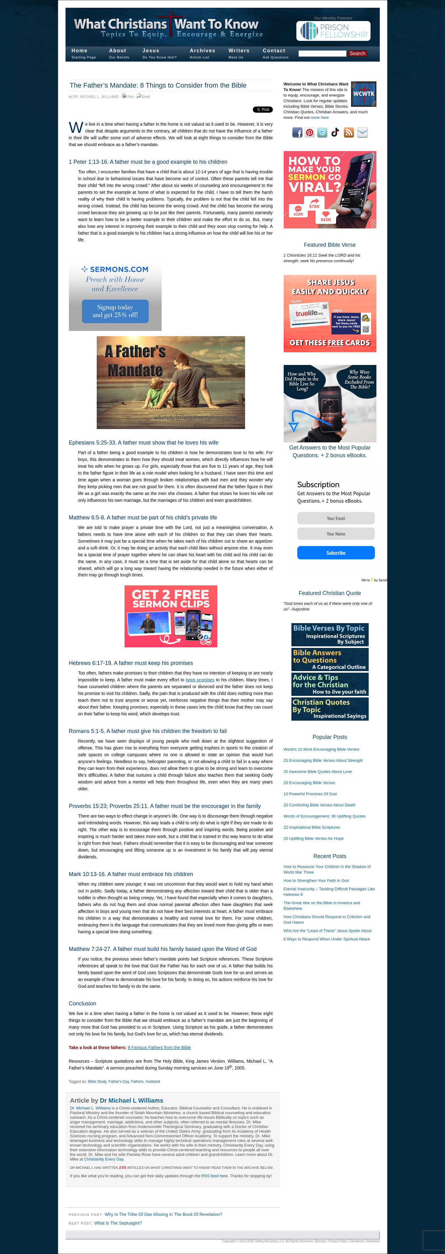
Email (146, 96)
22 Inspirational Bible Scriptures (312, 827)
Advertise (373, 1241)
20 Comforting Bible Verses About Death (320, 805)
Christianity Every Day (103, 1159)
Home (80, 50)
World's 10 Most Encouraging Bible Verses (321, 749)
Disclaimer (357, 1241)
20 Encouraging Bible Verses (309, 782)
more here (320, 117)
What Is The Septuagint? (118, 1223)
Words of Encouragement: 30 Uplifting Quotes (325, 816)
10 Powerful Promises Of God (310, 794)
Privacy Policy (337, 1241)
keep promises (200, 679)
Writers (239, 50)
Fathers (137, 1081)
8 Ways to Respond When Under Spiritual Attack (327, 939)
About (117, 50)
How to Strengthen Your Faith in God (316, 880)
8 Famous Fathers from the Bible (159, 1047)
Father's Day (118, 1081)
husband (153, 1081)
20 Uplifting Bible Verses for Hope (314, 838)
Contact (274, 50)
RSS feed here (214, 1176)
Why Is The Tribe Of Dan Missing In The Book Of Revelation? (163, 1214)
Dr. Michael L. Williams (96, 96)
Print (130, 96)
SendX (384, 580)
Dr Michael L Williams (131, 1100)
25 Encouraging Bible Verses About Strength (323, 760)
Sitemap (320, 1241)
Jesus (150, 50)
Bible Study (97, 1081)
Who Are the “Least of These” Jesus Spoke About (327, 930)
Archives (203, 50)
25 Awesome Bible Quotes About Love (318, 771)
